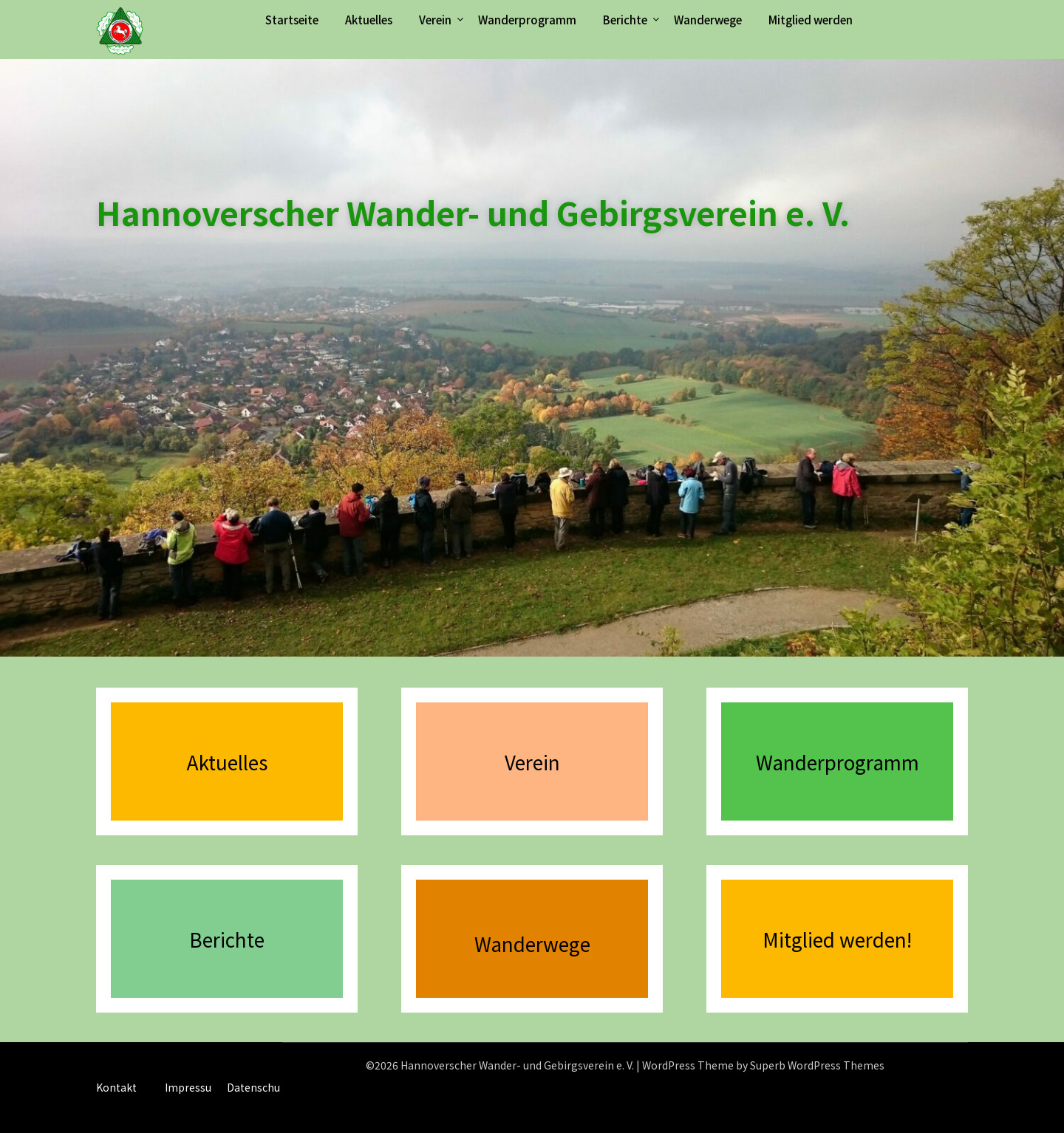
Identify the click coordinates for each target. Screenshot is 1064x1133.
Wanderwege (708, 19)
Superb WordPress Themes (817, 1065)
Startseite (291, 19)
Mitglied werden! (837, 939)
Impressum (193, 1087)
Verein (435, 19)
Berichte (625, 19)
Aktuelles (368, 19)
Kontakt (116, 1087)
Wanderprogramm (527, 19)
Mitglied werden (810, 19)
